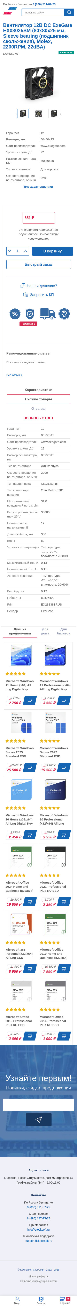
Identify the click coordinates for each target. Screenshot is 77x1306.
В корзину (52, 251)
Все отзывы (14, 375)
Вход (17, 1303)
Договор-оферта (38, 1276)
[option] (23, 114)
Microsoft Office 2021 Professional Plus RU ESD (53, 886)
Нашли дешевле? (42, 286)
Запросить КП (42, 295)
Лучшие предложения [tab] (20, 631)
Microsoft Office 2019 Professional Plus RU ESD (19, 1021)
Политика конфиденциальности (38, 1281)
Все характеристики (38, 186)
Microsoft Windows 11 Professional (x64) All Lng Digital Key (55, 685)
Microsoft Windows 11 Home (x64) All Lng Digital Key (20, 685)
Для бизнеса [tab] (63, 631)
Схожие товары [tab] (38, 399)
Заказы (41, 1303)
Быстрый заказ (39, 264)
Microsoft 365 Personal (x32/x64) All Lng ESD (19, 953)
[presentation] (38, 418)
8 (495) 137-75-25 (38, 1218)
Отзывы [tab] (38, 409)
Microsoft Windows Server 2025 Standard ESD (20, 752)
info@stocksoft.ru (38, 1229)
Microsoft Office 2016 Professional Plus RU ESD (53, 1021)
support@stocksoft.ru (38, 1240)
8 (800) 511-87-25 (43, 4)
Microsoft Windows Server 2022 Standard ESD (54, 752)
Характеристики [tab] (38, 390)
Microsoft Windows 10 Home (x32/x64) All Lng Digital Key (20, 819)
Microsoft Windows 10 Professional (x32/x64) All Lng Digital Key (54, 821)
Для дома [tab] (45, 631)
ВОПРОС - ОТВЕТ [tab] (38, 418)
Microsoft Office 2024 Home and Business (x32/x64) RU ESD (19, 888)
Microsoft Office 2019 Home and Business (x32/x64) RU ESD (54, 956)
